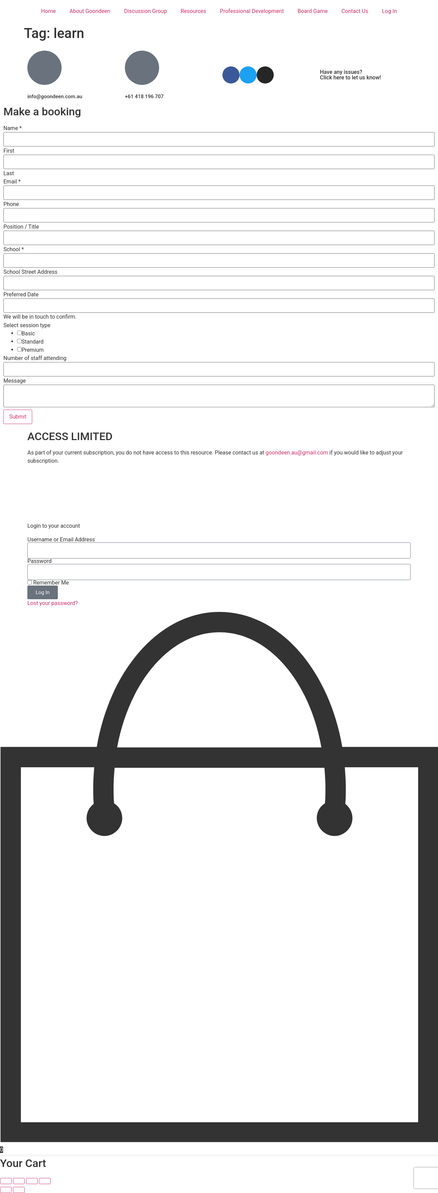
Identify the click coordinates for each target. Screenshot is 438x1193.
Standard (32, 342)
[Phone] (219, 215)
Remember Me (48, 583)
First (8, 151)
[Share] (32, 1181)
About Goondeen (89, 11)
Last (8, 173)
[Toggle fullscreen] (19, 1181)
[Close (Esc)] (45, 1181)
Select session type (26, 325)
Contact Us (355, 11)
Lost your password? (52, 603)
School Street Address (30, 272)
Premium (33, 350)
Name (12, 128)
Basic (28, 333)
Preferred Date (21, 294)
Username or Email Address (61, 539)
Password (39, 561)
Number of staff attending (34, 358)
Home (48, 11)
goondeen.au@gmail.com (297, 452)
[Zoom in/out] (6, 1181)
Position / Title (21, 227)
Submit (17, 416)
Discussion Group (145, 11)
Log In (389, 11)
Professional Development (252, 11)
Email (12, 181)
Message (14, 381)
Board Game (312, 11)
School (13, 249)
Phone (11, 204)
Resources (193, 11)
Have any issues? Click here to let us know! (350, 75)
